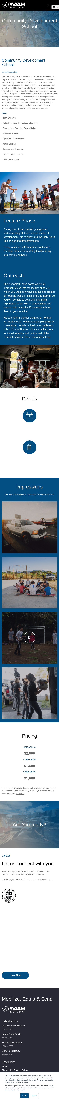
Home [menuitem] (4, 1066)
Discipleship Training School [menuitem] (15, 1070)
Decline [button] (34, 1095)
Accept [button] (24, 1095)
